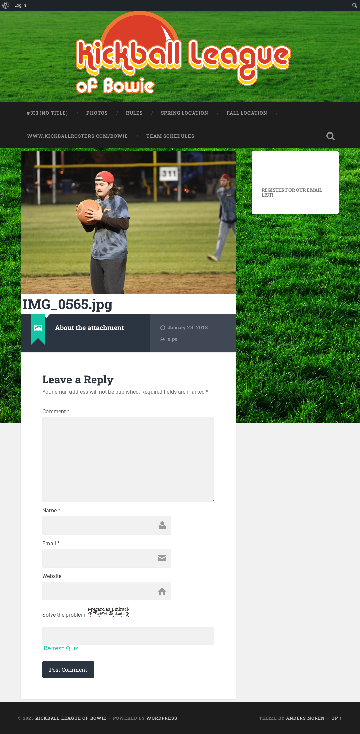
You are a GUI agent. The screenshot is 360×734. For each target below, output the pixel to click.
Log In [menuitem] (20, 5)
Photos (97, 113)
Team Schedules (170, 136)
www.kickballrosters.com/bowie (77, 136)
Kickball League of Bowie (70, 718)
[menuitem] (6, 5)
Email (51, 543)
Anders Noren (305, 718)
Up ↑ (336, 718)
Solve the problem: (85, 612)
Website (51, 576)
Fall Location (247, 113)
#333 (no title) (47, 113)
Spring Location (184, 113)
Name (51, 510)
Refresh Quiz (61, 648)
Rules (134, 113)
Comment (55, 411)
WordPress (161, 718)
